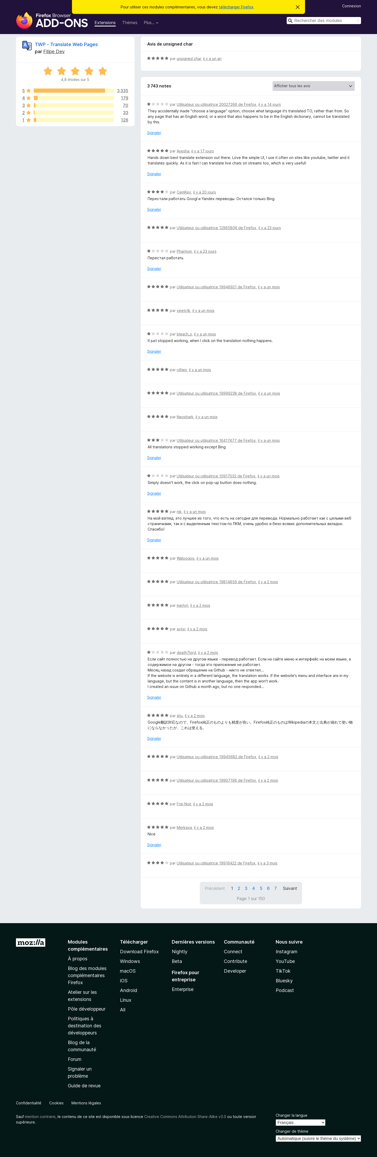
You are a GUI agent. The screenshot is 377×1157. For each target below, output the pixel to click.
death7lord (186, 652)
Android (128, 990)
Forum (74, 1059)
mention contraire (40, 1116)
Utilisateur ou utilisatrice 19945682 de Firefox (216, 756)
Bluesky (284, 980)
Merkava (184, 827)
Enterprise (182, 989)
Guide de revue (84, 1085)
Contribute (235, 961)
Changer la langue (291, 1115)
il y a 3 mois (268, 863)
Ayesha (183, 151)
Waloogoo (186, 558)
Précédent (215, 888)
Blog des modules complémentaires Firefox (87, 975)
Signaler (154, 132)
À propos (77, 958)
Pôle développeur (87, 1009)
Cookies (56, 1103)
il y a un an (212, 58)
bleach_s (184, 334)
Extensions (105, 22)
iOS (123, 980)
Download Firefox (139, 951)
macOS (128, 971)
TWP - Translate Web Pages (66, 44)
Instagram (286, 951)
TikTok (283, 971)
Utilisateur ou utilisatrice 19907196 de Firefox (216, 780)
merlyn (182, 605)
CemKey (184, 192)
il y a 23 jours (269, 227)
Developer (235, 971)
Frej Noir (184, 804)
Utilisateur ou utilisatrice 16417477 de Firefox (216, 440)
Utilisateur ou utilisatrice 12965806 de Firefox (216, 227)
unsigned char (189, 58)
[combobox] (324, 20)
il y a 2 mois (268, 582)
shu (180, 715)
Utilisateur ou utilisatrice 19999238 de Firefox (216, 393)
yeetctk (183, 310)
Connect (233, 951)
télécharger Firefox (236, 7)
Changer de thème (292, 1131)
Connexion (351, 6)
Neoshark (185, 417)
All (122, 1009)
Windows (130, 961)
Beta (177, 961)
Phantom (184, 251)
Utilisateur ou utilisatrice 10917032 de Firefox (216, 476)
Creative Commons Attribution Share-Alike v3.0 (185, 1116)
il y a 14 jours (269, 104)
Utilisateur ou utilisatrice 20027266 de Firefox (216, 104)
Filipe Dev (54, 51)
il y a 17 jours (202, 151)
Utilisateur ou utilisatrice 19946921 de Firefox (216, 287)
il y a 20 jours (204, 192)
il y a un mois (269, 287)
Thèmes (129, 22)
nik (179, 511)
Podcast (285, 990)
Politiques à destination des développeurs (84, 1025)
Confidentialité (28, 1103)
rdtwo (182, 369)
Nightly (179, 951)
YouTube (285, 961)
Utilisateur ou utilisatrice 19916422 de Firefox (216, 863)
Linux (125, 1000)
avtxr (181, 629)
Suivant (290, 888)
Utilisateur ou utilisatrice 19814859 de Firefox (216, 582)
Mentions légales (86, 1103)
